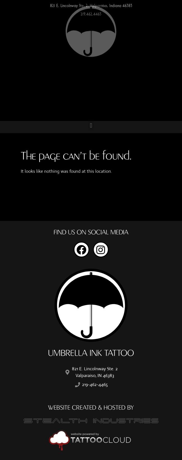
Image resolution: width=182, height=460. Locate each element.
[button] (91, 125)
